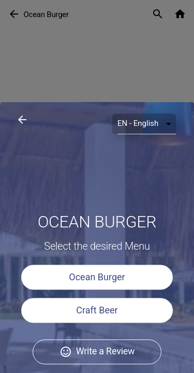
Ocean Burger (97, 333)
